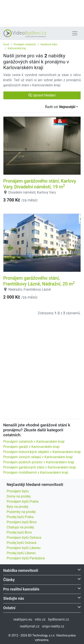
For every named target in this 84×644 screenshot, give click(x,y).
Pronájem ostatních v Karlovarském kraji (33, 442)
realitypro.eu (22, 619)
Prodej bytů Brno (19, 532)
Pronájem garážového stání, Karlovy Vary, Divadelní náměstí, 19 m (39, 183)
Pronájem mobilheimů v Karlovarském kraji (35, 472)
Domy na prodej (18, 496)
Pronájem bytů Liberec (24, 548)
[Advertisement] (42, 13)
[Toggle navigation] (75, 33)
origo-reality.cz (53, 626)
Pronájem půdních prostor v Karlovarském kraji (38, 462)
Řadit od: (60, 107)
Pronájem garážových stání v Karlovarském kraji (39, 467)
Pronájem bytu (18, 491)
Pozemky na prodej (21, 512)
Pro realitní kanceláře (42, 588)
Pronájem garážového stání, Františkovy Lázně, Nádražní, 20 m (39, 281)
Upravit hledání (42, 95)
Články (42, 579)
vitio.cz (40, 619)
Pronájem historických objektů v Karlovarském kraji (42, 452)
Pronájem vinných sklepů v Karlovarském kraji (38, 457)
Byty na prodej (17, 507)
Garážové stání (48, 44)
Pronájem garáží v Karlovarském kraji (31, 447)
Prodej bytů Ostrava (21, 543)
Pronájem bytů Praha (22, 501)
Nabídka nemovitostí (42, 570)
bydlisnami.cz (58, 619)
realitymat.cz (29, 626)
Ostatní (42, 607)
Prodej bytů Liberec (21, 553)
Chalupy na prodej (20, 527)
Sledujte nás (42, 598)
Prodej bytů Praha (20, 517)
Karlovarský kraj (17, 48)
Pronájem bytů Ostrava (24, 538)
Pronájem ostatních (25, 44)
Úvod (6, 44)
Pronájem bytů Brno (22, 522)
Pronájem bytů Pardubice (26, 558)
